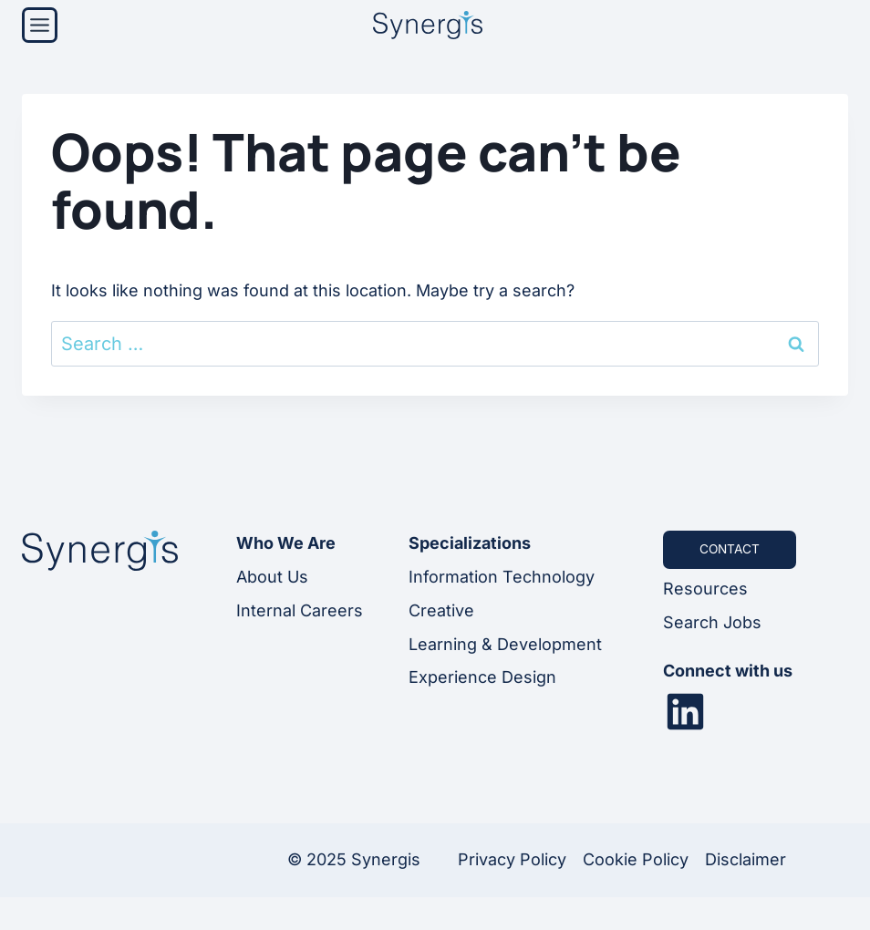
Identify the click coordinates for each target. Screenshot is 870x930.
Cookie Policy (636, 860)
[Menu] (39, 25)
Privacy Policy (512, 860)
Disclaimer (745, 860)
